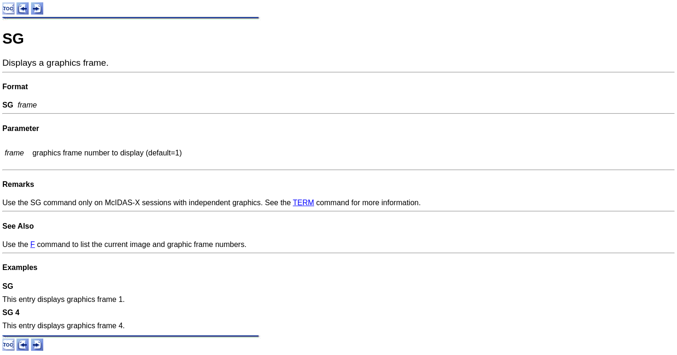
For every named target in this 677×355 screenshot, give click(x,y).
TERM (303, 203)
